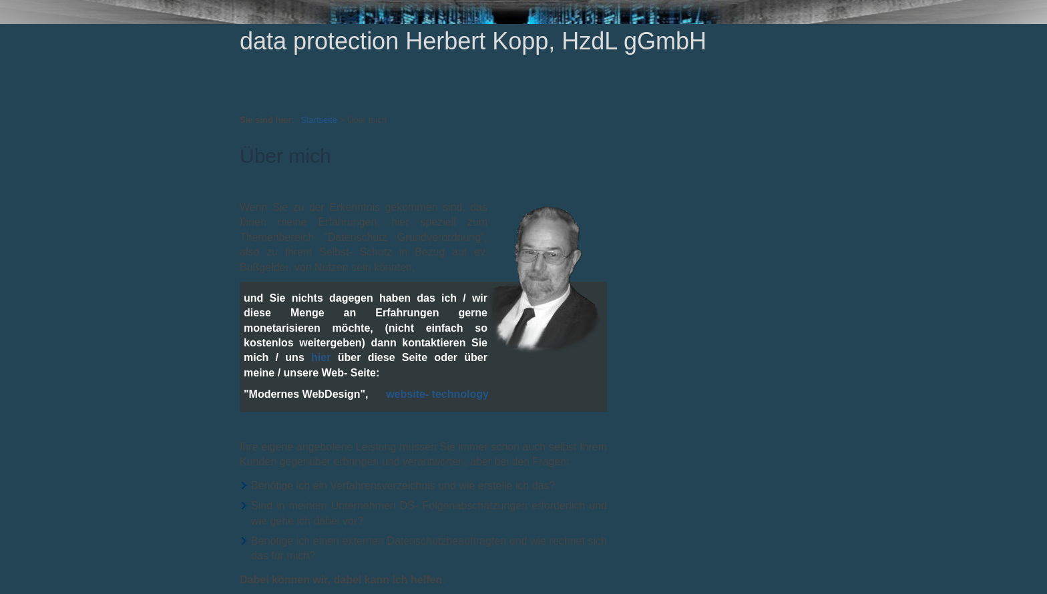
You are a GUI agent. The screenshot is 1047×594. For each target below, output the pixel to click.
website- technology (437, 394)
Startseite (318, 120)
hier (321, 357)
